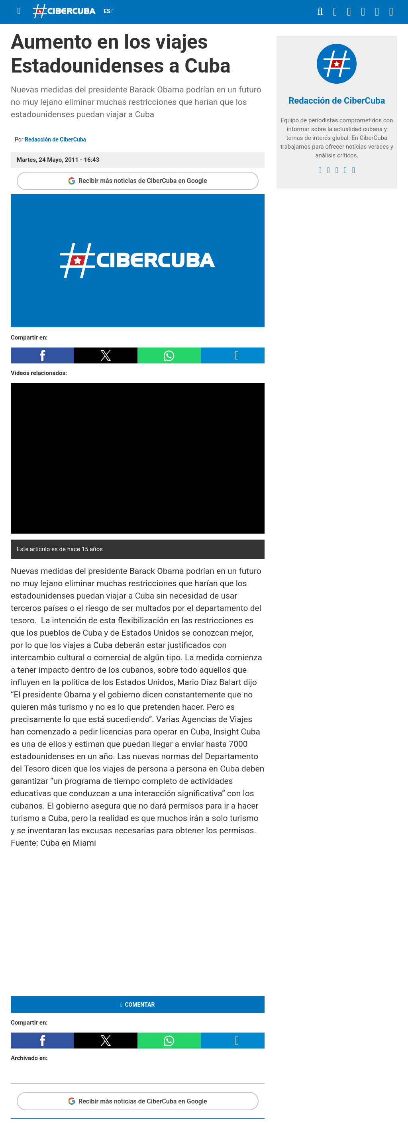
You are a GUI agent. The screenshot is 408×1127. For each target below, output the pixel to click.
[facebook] (320, 170)
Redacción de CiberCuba (55, 139)
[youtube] (345, 170)
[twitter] (328, 170)
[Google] (353, 170)
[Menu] (19, 11)
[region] (138, 921)
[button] (42, 355)
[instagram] (336, 170)
